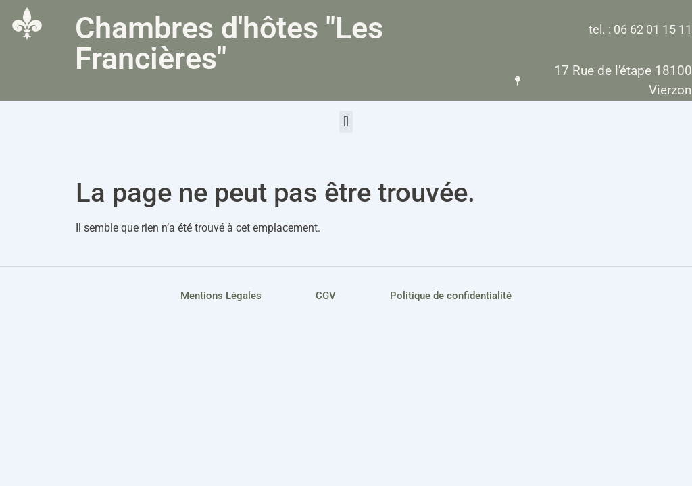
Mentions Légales (221, 296)
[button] (345, 122)
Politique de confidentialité (451, 296)
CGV (326, 296)
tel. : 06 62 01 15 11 (640, 29)
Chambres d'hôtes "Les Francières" (229, 43)
